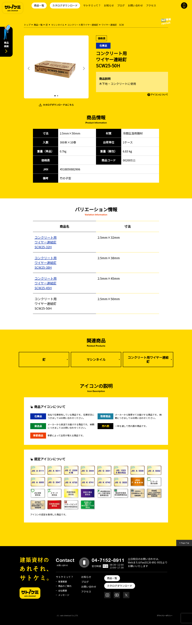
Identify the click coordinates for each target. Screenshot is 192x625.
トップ (27, 24)
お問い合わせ (135, 5)
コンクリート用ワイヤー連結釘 (82, 24)
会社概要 (62, 590)
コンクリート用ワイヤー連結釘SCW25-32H (46, 242)
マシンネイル (57, 24)
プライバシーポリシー (164, 615)
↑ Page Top (184, 543)
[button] (55, 95)
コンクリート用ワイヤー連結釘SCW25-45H (46, 283)
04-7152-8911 (108, 560)
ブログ (121, 5)
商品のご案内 (64, 586)
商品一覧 (39, 5)
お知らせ (109, 5)
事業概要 (62, 581)
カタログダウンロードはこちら (58, 104)
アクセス (151, 5)
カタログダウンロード (65, 5)
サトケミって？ (92, 5)
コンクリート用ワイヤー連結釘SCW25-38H (46, 263)
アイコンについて (159, 94)
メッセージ (63, 595)
